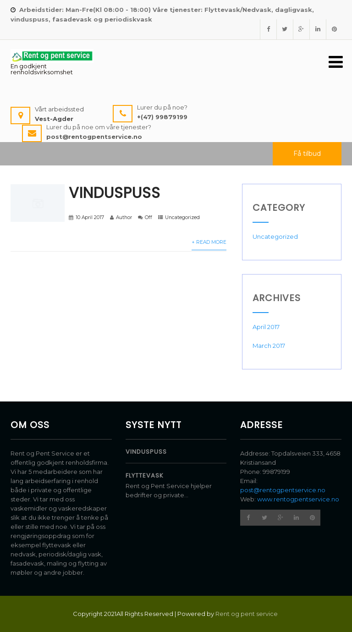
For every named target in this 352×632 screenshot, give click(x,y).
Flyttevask (145, 475)
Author (124, 217)
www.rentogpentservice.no (298, 499)
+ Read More (209, 242)
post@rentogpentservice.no (282, 490)
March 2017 (269, 345)
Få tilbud (307, 153)
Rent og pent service (247, 613)
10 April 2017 (90, 217)
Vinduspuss (114, 192)
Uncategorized (182, 217)
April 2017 (266, 326)
